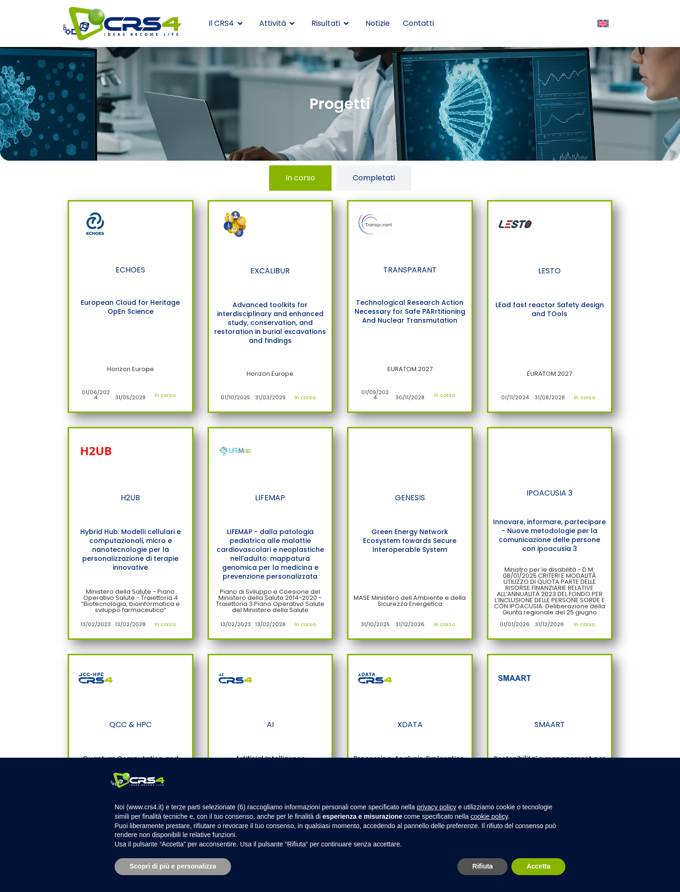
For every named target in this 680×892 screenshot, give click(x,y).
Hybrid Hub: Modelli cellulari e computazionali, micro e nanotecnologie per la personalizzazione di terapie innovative (130, 549)
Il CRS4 (225, 23)
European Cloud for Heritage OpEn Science (130, 307)
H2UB (130, 497)
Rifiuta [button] (482, 866)
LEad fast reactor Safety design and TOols (549, 309)
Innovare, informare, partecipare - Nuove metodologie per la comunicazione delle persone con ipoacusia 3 (549, 535)
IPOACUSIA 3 (549, 493)
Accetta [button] (538, 866)
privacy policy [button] (436, 807)
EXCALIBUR (270, 270)
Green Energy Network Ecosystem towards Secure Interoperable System (409, 540)
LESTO (549, 270)
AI (270, 724)
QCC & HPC (130, 724)
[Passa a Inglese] (603, 24)
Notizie (377, 23)
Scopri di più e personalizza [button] (173, 866)
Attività (276, 23)
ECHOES (130, 269)
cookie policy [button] (489, 816)
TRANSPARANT (410, 269)
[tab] (300, 178)
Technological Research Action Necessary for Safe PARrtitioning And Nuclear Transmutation (410, 311)
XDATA (410, 724)
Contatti (418, 23)
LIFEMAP (270, 497)
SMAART (549, 724)
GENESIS (410, 497)
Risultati (329, 23)
